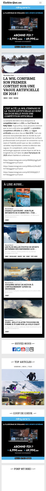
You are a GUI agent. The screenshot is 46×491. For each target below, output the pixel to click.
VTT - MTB (34, 233)
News (5, 98)
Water (16, 98)
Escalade (13, 233)
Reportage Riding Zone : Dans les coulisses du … (22, 365)
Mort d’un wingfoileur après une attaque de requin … (23, 377)
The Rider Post (8, 75)
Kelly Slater (7, 125)
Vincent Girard (9, 190)
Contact (35, 480)
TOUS (30, 346)
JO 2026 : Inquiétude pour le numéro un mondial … (24, 353)
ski (24, 233)
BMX (6, 233)
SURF (10, 98)
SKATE (20, 233)
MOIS (24, 346)
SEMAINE (17, 346)
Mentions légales (15, 480)
